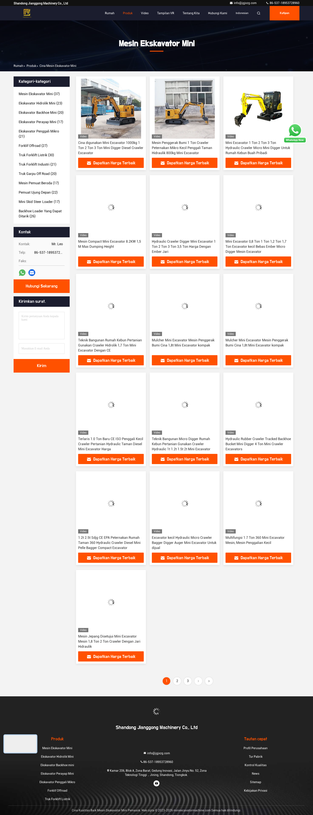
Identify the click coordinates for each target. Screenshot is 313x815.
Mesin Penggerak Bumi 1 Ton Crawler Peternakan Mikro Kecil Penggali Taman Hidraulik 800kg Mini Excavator (182, 148)
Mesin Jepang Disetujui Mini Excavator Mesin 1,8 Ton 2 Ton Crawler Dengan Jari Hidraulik (109, 641)
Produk (128, 13)
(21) (39, 133)
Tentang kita (191, 13)
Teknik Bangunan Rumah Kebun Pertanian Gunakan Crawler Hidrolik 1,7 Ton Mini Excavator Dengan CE (110, 345)
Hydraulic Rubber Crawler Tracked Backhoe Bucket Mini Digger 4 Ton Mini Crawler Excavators (258, 444)
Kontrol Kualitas (255, 765)
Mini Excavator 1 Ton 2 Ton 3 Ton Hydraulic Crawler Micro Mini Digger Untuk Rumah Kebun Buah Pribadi (258, 148)
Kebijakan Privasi (255, 790)
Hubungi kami (217, 13)
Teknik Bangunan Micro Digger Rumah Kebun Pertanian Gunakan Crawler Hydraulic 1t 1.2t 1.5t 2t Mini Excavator (181, 444)
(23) (40, 103)
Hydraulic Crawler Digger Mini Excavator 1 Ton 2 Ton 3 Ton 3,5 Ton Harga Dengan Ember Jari (184, 246)
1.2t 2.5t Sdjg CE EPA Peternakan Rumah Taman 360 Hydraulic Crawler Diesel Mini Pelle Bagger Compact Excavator (109, 543)
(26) (40, 213)
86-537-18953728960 (282, 3)
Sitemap (255, 782)
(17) (41, 122)
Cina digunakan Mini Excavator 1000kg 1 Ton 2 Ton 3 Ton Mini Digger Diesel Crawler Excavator (110, 148)
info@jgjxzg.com (243, 3)
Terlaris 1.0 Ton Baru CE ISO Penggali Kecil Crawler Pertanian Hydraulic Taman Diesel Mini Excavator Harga (110, 444)
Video (145, 13)
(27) (33, 146)
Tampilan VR (165, 13)
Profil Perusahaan (256, 748)
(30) (36, 155)
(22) (38, 192)
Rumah (109, 13)
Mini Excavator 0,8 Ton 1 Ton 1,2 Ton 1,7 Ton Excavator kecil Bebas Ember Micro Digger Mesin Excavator (256, 246)
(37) (39, 94)
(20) (41, 113)
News (255, 773)
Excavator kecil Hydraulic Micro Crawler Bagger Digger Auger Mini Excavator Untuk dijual (184, 543)
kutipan (284, 13)
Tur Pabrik (255, 756)
